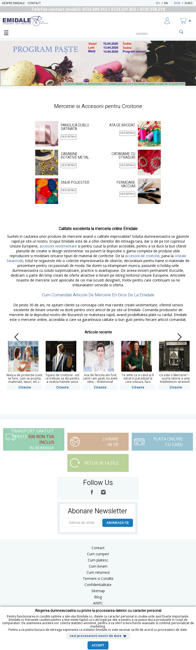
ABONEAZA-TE (117, 523)
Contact (34, 3)
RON (177, 3)
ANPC (98, 603)
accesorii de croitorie (142, 255)
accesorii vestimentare (58, 246)
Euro (188, 3)
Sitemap (98, 590)
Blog (98, 596)
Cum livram (98, 566)
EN (168, 3)
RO (158, 3)
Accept (98, 645)
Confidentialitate (98, 584)
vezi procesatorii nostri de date (95, 636)
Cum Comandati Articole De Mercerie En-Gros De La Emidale (98, 295)
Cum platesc (98, 560)
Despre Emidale (13, 3)
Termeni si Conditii (98, 578)
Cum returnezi (98, 572)
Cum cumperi (98, 553)
